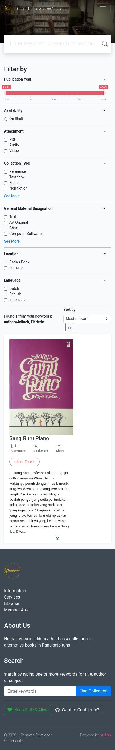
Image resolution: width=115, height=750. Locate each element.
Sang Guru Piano (29, 438)
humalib (16, 268)
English (15, 294)
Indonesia (17, 300)
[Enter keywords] (40, 691)
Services (12, 597)
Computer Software (25, 233)
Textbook (17, 177)
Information (15, 590)
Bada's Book (19, 262)
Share (60, 448)
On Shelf (16, 119)
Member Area (17, 609)
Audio (14, 145)
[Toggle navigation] (103, 8)
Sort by (69, 309)
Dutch (14, 288)
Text (13, 217)
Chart (13, 228)
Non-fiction (18, 188)
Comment (18, 448)
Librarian (12, 603)
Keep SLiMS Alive (27, 709)
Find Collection (93, 690)
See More (12, 196)
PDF (12, 139)
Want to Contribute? (77, 709)
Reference (17, 171)
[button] (57, 538)
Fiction (14, 183)
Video (14, 151)
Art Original (18, 222)
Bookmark (41, 451)
